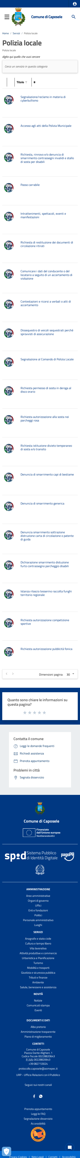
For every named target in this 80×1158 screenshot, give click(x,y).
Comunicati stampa (38, 1005)
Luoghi (38, 925)
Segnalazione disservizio (38, 1118)
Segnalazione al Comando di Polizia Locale (47, 359)
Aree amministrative (38, 896)
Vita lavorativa (38, 948)
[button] (75, 4)
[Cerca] (74, 17)
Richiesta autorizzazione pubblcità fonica (46, 649)
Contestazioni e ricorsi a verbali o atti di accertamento (46, 303)
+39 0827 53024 (38, 1064)
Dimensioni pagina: (51, 674)
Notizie (38, 1000)
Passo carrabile (30, 184)
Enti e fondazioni (38, 910)
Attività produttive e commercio (38, 953)
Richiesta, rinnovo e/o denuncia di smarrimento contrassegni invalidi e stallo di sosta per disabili (47, 158)
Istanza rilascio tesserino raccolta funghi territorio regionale (46, 593)
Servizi (16, 33)
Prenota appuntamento (38, 1109)
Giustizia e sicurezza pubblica (38, 972)
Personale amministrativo (38, 920)
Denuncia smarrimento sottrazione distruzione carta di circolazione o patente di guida (47, 536)
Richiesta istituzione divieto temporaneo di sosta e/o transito (46, 447)
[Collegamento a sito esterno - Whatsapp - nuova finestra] (41, 1096)
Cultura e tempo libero (38, 943)
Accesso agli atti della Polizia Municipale (46, 125)
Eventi (38, 1010)
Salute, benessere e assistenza (38, 987)
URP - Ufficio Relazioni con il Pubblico (38, 1075)
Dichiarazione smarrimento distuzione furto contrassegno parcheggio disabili (45, 564)
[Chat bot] (69, 1147)
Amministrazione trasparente (38, 1032)
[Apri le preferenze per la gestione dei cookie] (6, 1151)
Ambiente (38, 982)
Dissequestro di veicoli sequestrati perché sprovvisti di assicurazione (47, 332)
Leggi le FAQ (38, 1114)
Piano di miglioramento (38, 1036)
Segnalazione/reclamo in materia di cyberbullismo (43, 99)
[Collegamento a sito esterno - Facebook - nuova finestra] (34, 1096)
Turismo (38, 963)
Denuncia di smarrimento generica (42, 503)
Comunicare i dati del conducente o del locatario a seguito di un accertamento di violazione (46, 274)
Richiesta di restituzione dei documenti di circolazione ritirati (47, 244)
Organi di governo (38, 900)
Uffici (38, 905)
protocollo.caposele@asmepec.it (38, 1068)
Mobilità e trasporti (38, 968)
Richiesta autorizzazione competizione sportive (45, 622)
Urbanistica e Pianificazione (38, 958)
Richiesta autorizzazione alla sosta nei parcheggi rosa (45, 419)
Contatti (38, 1044)
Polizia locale (31, 33)
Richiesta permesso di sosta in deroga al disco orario (46, 390)
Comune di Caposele (46, 17)
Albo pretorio (38, 1027)
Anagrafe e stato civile (38, 938)
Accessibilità (38, 1123)
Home (5, 33)
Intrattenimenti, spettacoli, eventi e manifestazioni (43, 215)
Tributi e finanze (38, 977)
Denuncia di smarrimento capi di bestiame (47, 474)
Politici (38, 915)
